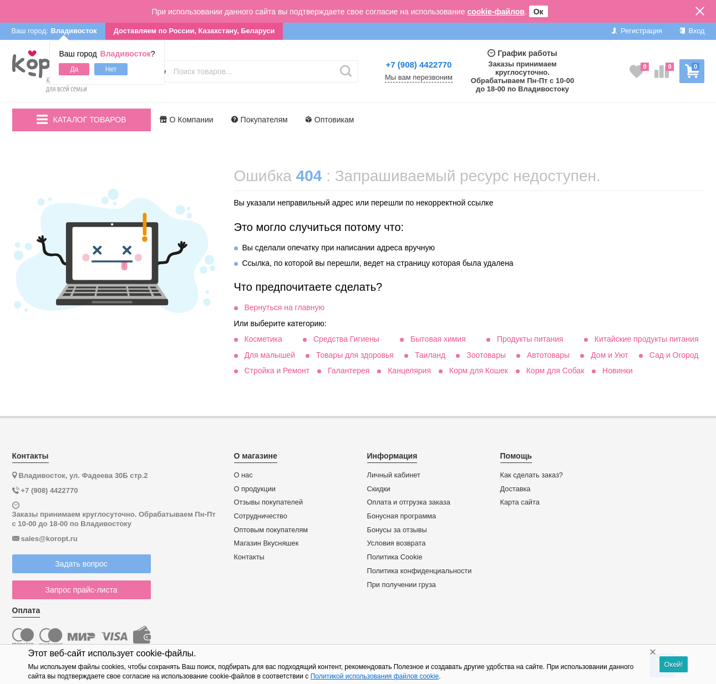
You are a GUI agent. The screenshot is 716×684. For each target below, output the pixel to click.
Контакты (249, 557)
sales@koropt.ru (49, 538)
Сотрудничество (260, 516)
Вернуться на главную (284, 307)
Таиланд (430, 355)
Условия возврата (396, 543)
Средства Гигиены (346, 339)
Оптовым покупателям (271, 530)
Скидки (378, 489)
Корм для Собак (555, 370)
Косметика (263, 339)
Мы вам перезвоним (419, 77)
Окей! (673, 664)
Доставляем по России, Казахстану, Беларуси (194, 31)
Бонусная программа (401, 516)
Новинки (617, 370)
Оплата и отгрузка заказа (408, 502)
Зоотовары (486, 355)
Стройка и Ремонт (276, 370)
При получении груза (401, 585)
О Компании (187, 119)
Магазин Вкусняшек (266, 543)
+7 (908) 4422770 (419, 64)
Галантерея (348, 370)
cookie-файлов (496, 11)
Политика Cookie (395, 557)
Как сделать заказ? (531, 475)
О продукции (255, 489)
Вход (692, 31)
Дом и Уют (609, 355)
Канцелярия (409, 370)
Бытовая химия (438, 339)
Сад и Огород (674, 355)
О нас (243, 475)
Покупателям (259, 119)
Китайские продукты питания (647, 339)
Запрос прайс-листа (81, 589)
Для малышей (269, 355)
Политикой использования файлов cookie (375, 676)
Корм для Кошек (478, 370)
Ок (539, 11)
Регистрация (637, 31)
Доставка (515, 489)
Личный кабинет (393, 475)
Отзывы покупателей (268, 502)
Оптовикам (330, 119)
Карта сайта (520, 502)
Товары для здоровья (355, 355)
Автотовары (548, 355)
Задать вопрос (81, 563)
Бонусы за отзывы (397, 530)
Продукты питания (530, 339)
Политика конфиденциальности (419, 571)
